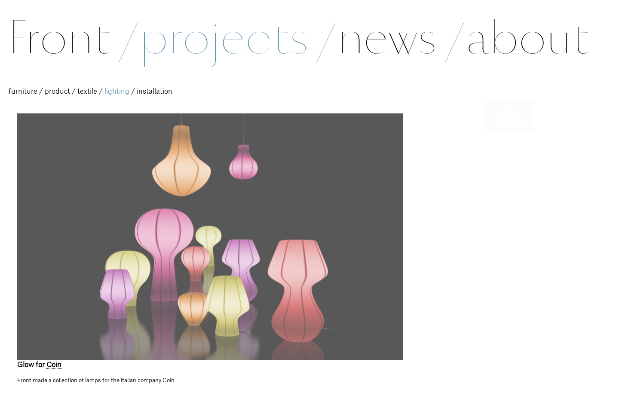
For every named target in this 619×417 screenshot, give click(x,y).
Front (72, 38)
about (527, 38)
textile (87, 91)
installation (154, 91)
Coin (53, 365)
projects (235, 38)
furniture (23, 91)
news (399, 38)
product (57, 91)
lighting (116, 91)
